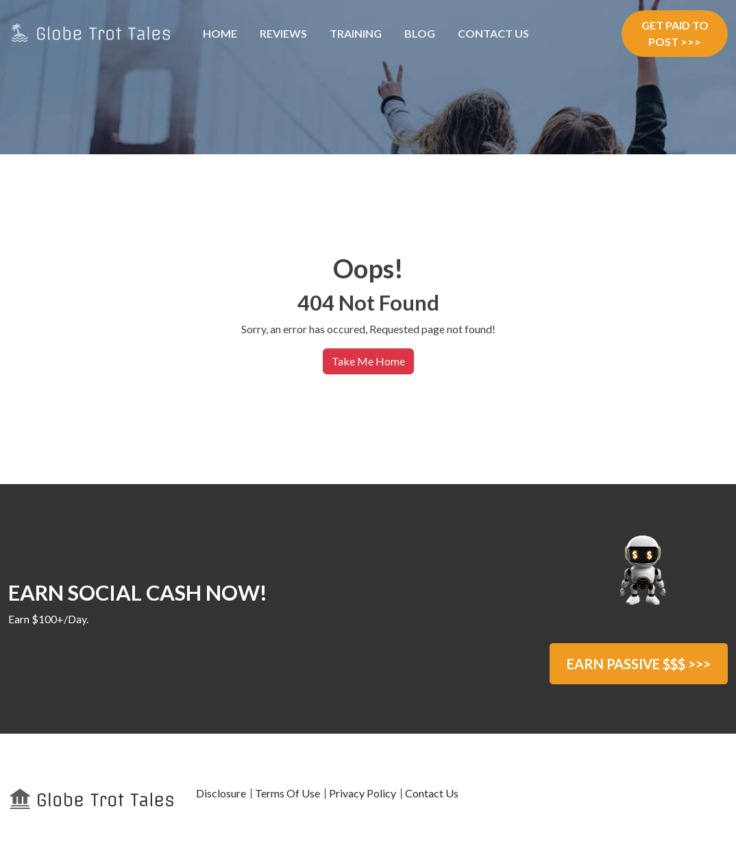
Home (220, 33)
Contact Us (493, 33)
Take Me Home (368, 361)
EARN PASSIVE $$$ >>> (639, 663)
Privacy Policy (362, 792)
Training (356, 33)
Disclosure (221, 792)
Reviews (283, 33)
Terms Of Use (287, 792)
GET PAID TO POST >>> (675, 33)
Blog (419, 33)
